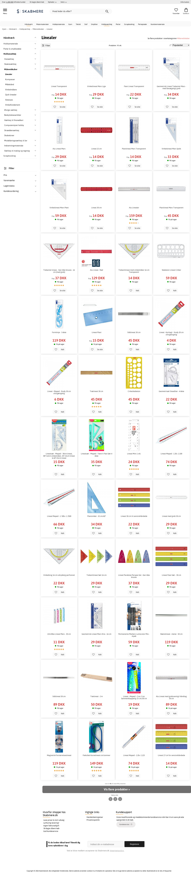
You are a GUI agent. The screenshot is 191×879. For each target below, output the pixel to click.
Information (184, 2)
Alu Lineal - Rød (96, 270)
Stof (85, 24)
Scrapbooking (129, 24)
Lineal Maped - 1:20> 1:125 (134, 755)
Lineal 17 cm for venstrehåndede (171, 755)
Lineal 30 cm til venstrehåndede (134, 516)
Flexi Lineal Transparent (134, 86)
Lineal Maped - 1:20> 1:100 (171, 454)
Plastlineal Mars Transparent (134, 149)
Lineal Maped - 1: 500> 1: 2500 (59, 516)
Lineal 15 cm (96, 149)
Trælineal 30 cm (96, 391)
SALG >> (64, 2)
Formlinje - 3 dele (59, 332)
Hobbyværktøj (106, 24)
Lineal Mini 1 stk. (134, 454)
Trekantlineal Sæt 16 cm (97, 575)
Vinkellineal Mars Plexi (59, 208)
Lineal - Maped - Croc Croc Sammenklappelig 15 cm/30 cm (134, 697)
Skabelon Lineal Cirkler (171, 270)
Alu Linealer (134, 208)
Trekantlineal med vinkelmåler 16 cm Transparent (133, 271)
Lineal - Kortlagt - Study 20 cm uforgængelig (171, 333)
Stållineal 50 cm (59, 696)
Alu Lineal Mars (59, 149)
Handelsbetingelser (95, 817)
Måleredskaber (183, 38)
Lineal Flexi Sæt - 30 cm (171, 575)
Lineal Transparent (59, 86)
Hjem (4, 29)
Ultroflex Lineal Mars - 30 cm (59, 634)
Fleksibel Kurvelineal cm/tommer (96, 755)
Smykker (94, 24)
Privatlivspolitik (93, 820)
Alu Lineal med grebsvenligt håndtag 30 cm (171, 697)
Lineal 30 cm (96, 208)
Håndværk (29, 24)
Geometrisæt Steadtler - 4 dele (171, 391)
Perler (118, 24)
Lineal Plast (96, 332)
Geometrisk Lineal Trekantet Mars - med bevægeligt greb (171, 87)
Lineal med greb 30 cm (171, 516)
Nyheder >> (52, 2)
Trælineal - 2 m (96, 696)
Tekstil (78, 24)
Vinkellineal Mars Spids (171, 149)
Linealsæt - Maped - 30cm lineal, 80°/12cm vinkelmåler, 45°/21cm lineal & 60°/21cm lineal (59, 456)
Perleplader (142, 24)
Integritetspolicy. (117, 850)
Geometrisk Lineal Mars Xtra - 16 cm (96, 634)
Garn (70, 24)
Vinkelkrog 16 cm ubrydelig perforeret (59, 575)
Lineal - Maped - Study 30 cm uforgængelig (59, 392)
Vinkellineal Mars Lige (96, 86)
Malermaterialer (42, 24)
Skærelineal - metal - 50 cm (171, 634)
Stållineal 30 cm (133, 332)
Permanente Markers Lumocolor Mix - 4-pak (134, 635)
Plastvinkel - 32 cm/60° (96, 516)
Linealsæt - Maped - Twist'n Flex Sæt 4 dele (96, 455)
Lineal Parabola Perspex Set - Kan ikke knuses (134, 576)
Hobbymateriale (58, 24)
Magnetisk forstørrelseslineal (59, 755)
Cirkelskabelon (134, 391)
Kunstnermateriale (157, 24)
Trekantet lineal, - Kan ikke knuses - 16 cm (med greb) (59, 271)
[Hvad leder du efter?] (81, 11)
